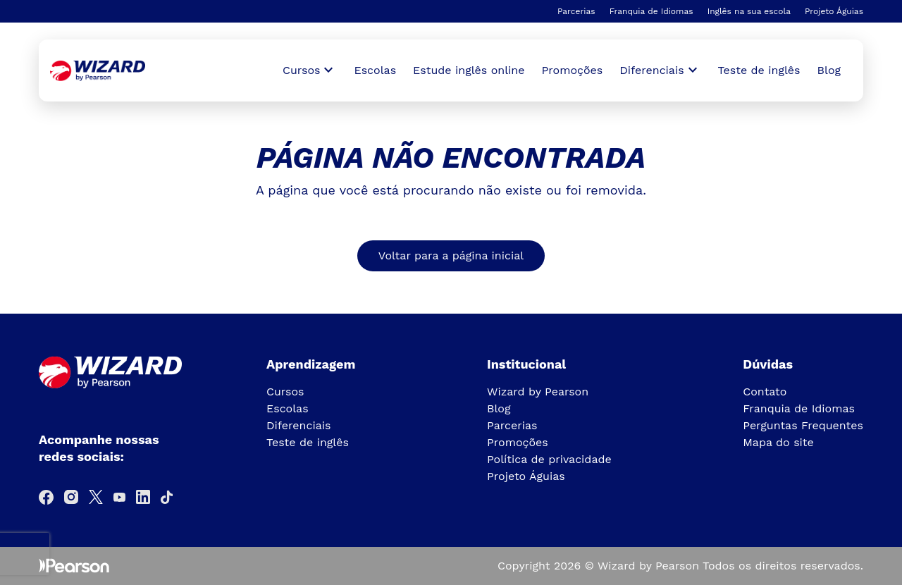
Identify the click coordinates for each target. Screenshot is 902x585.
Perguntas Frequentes (803, 425)
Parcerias (576, 11)
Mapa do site (778, 442)
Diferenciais (298, 425)
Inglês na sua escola (749, 11)
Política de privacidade (549, 459)
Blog (829, 70)
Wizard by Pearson (537, 391)
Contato (764, 391)
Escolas (375, 70)
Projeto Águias (834, 11)
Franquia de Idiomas (651, 11)
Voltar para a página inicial (451, 255)
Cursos (285, 391)
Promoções (572, 70)
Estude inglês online (468, 70)
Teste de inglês (759, 70)
